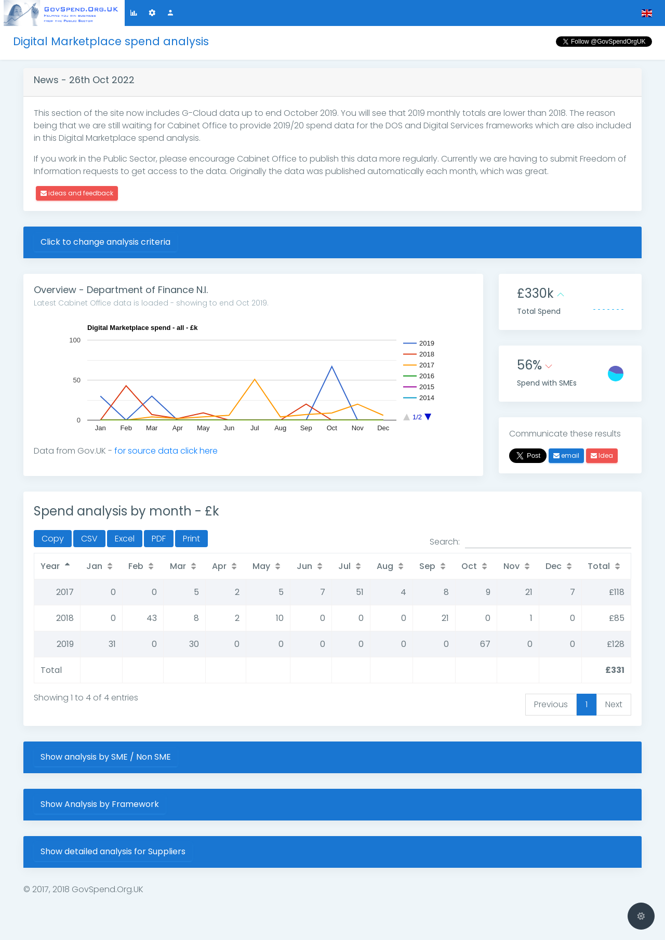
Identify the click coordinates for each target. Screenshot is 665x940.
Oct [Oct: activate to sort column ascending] (469, 566)
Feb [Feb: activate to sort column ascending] (135, 566)
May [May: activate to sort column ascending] (261, 566)
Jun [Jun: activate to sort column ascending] (304, 566)
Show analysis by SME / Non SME (106, 757)
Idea (602, 455)
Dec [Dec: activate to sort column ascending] (554, 566)
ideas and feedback (77, 193)
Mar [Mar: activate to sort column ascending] (178, 566)
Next (613, 704)
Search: (530, 542)
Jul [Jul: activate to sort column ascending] (344, 566)
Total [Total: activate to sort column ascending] (599, 566)
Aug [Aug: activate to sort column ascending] (385, 566)
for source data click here (166, 451)
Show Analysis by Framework (100, 804)
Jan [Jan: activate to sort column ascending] (94, 566)
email (566, 455)
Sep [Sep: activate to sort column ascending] (427, 566)
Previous (551, 704)
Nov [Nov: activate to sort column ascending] (511, 566)
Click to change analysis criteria (105, 242)
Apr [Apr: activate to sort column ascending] (219, 566)
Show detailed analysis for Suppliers (113, 851)
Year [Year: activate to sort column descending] (50, 566)
